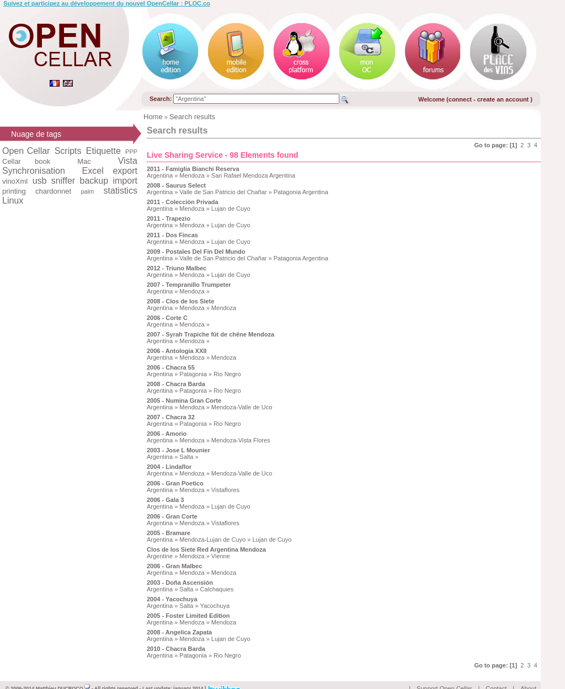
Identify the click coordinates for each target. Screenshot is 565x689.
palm (87, 191)
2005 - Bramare (168, 533)
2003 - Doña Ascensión (180, 582)
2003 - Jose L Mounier (178, 450)
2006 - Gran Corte (172, 516)
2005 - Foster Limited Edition (188, 615)
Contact (496, 675)
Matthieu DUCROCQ (63, 676)
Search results (192, 117)
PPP (131, 151)
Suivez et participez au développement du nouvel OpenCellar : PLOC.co (106, 3)
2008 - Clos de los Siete (180, 301)
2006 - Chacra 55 (171, 367)
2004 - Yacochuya (172, 599)
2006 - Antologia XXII (176, 351)
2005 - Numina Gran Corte (184, 400)
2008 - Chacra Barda (176, 384)
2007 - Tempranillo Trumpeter (189, 284)
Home (153, 117)
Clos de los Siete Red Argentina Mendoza (206, 549)
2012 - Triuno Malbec (176, 268)
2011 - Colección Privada (182, 202)
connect (460, 99)
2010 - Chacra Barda (176, 648)
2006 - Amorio (166, 433)
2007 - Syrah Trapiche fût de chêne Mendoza (210, 334)
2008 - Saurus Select (176, 185)
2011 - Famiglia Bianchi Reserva (193, 168)
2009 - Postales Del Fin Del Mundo (196, 251)
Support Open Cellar (444, 675)
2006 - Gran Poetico (175, 483)
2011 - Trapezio (168, 218)
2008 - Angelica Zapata (179, 632)
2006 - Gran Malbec (174, 566)
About (528, 675)
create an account (504, 99)
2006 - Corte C (167, 317)
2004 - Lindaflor (169, 466)
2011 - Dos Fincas (172, 235)
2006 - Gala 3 (165, 499)
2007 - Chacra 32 (171, 417)
